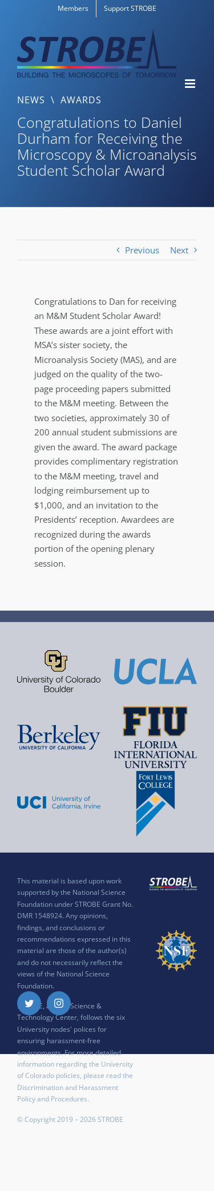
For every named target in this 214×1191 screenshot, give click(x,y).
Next (179, 250)
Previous (142, 250)
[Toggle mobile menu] (191, 84)
